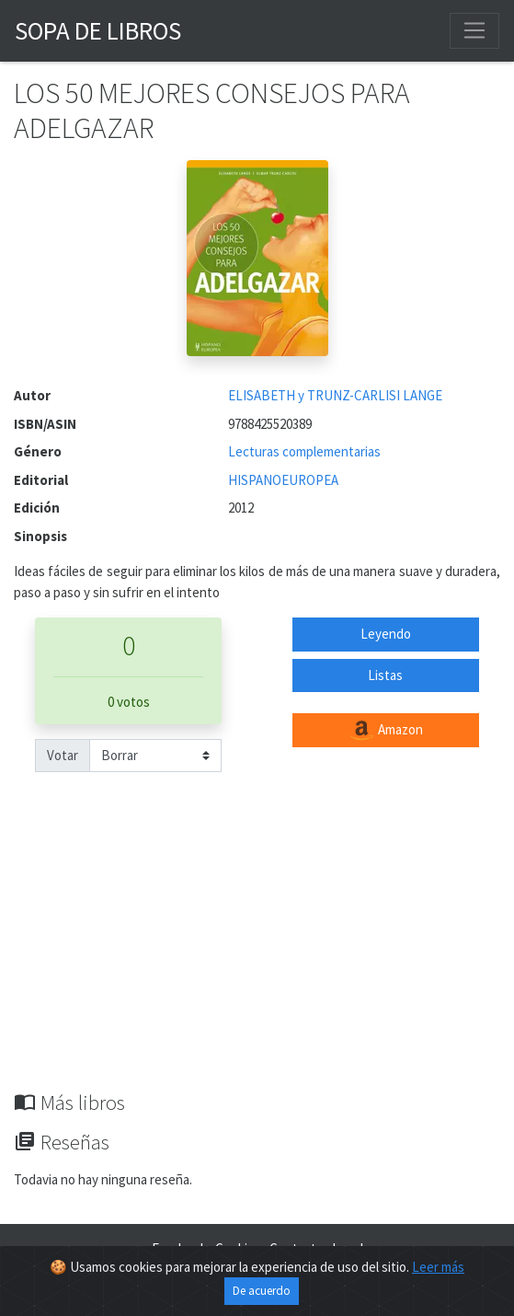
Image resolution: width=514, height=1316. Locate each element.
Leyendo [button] (385, 633)
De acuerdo (262, 1291)
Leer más (438, 1267)
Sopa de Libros (98, 30)
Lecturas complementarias (304, 451)
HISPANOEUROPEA (283, 480)
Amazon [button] (385, 731)
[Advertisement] (257, 952)
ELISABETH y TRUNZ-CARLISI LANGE (335, 395)
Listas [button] (385, 675)
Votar (62, 755)
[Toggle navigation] (474, 30)
